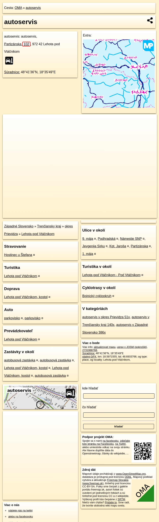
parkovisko (12, 318)
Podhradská (106, 238)
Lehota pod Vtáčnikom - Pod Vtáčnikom (111, 275)
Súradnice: (12, 72)
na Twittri (120, 443)
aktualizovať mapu (105, 347)
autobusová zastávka (19, 360)
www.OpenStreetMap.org (131, 473)
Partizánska (17, 44)
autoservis (33, 8)
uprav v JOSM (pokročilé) (132, 347)
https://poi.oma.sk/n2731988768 (138, 214)
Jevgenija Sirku (93, 246)
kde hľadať (90, 388)
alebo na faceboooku (20, 516)
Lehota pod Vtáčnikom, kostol (26, 297)
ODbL (128, 476)
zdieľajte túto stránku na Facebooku (106, 442)
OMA (18, 8)
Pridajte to (111, 502)
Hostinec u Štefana (18, 255)
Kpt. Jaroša (117, 246)
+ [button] (9, 121)
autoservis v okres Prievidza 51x (106, 317)
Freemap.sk (107, 214)
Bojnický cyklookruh (97, 296)
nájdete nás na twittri (20, 510)
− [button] (9, 128)
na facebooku (111, 440)
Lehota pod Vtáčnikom (38, 234)
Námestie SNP (131, 238)
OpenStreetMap (85, 214)
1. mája (87, 254)
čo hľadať (89, 407)
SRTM (121, 499)
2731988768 (89, 350)
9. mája (87, 238)
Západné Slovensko (18, 226)
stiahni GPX (89, 356)
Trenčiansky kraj (49, 226)
